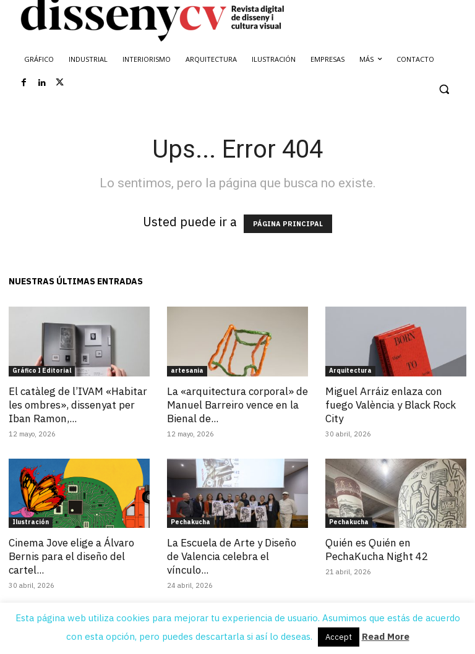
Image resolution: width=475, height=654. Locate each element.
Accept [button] (338, 637)
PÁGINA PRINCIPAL (288, 223)
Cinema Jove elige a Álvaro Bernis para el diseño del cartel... (71, 556)
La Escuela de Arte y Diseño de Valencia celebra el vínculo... (231, 556)
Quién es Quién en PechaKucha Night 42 (376, 549)
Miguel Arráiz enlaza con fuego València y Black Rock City (390, 404)
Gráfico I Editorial (41, 371)
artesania (187, 371)
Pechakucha (190, 522)
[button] (443, 89)
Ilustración (30, 522)
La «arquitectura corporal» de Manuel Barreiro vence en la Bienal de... (237, 404)
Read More (385, 636)
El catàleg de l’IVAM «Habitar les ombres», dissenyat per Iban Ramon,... (78, 404)
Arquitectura (350, 371)
